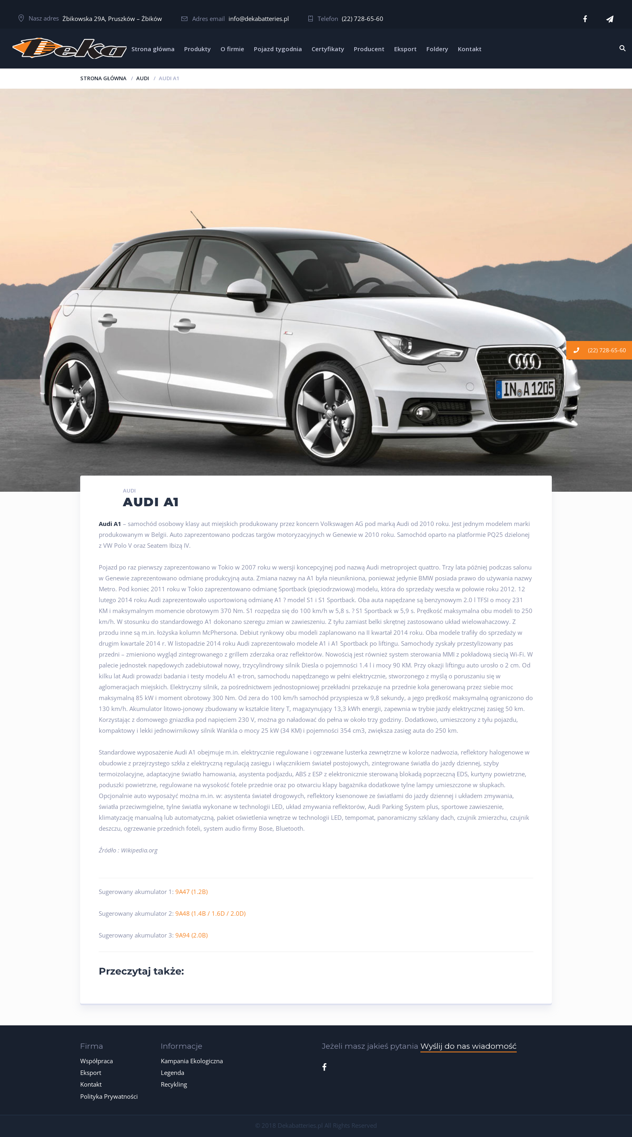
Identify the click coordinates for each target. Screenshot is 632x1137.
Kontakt (470, 49)
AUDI (142, 78)
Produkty (197, 49)
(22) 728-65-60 (362, 19)
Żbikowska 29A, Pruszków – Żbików (112, 19)
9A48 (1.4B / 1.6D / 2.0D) (210, 913)
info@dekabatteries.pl (259, 19)
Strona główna (153, 49)
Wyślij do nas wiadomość (468, 1046)
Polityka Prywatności (109, 1096)
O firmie (232, 49)
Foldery (437, 49)
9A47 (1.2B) (191, 892)
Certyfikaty (328, 49)
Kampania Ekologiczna (192, 1061)
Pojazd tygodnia (278, 49)
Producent (369, 49)
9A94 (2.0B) (191, 935)
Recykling (174, 1084)
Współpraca (96, 1061)
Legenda (172, 1072)
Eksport (405, 49)
